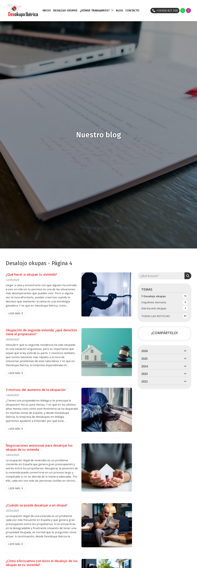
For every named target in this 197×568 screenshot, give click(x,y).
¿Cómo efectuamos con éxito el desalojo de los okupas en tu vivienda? (42, 563)
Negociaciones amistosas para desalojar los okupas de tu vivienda (39, 447)
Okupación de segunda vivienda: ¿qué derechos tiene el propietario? (41, 332)
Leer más (14, 313)
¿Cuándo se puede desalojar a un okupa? (36, 505)
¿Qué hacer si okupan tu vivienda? (31, 274)
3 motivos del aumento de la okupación (36, 390)
